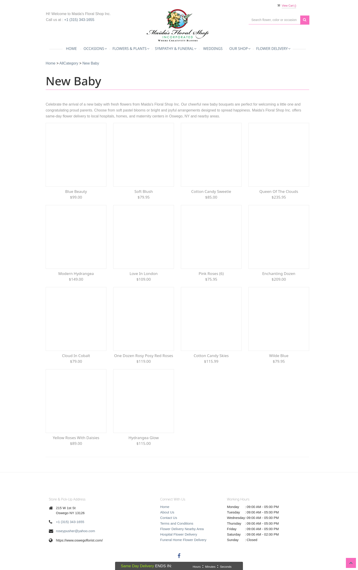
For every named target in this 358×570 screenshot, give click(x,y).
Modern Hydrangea (76, 273)
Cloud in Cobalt (76, 355)
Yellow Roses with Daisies (76, 437)
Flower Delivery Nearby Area (182, 529)
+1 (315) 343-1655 (79, 20)
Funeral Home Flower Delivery (183, 540)
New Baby (90, 63)
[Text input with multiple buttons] (274, 20)
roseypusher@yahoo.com (75, 531)
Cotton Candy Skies (211, 355)
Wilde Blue (279, 355)
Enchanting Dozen (278, 273)
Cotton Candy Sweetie (211, 191)
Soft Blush (143, 191)
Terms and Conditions (176, 523)
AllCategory (68, 63)
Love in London (143, 273)
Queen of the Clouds (278, 191)
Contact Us (168, 518)
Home (71, 48)
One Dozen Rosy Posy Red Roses (143, 355)
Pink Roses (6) (211, 273)
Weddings (213, 48)
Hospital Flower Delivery (178, 534)
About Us (167, 512)
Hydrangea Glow (144, 437)
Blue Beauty (76, 191)
